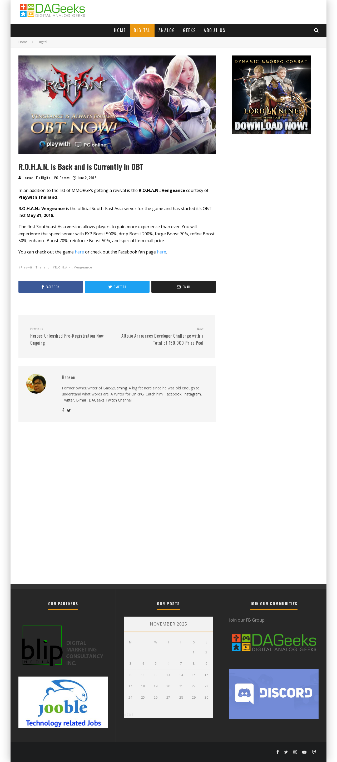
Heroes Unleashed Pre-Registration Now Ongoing (71, 336)
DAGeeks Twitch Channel (110, 400)
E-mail (81, 400)
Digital (142, 30)
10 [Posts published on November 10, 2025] (130, 675)
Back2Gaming (115, 387)
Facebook (173, 394)
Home (120, 30)
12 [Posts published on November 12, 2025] (155, 675)
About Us (214, 30)
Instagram (192, 394)
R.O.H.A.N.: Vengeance (73, 267)
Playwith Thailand (35, 267)
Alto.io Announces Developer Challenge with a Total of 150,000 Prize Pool (162, 336)
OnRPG (137, 394)
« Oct (128, 715)
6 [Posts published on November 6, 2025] (168, 663)
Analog (166, 30)
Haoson (25, 177)
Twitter (68, 400)
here (79, 252)
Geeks (189, 30)
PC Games (62, 177)
